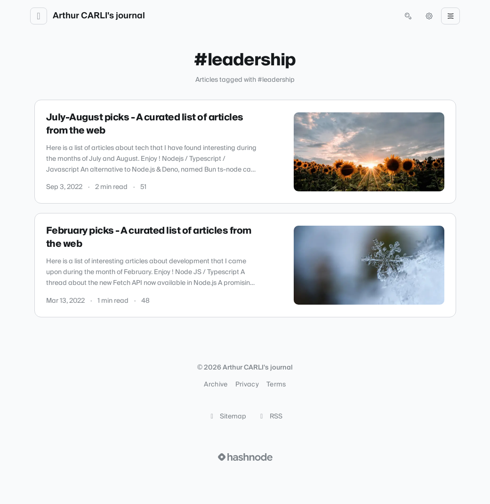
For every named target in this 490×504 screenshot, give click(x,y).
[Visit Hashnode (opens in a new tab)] (245, 457)
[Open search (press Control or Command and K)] (408, 16)
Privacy (247, 384)
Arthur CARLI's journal (99, 16)
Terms (276, 384)
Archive (215, 384)
